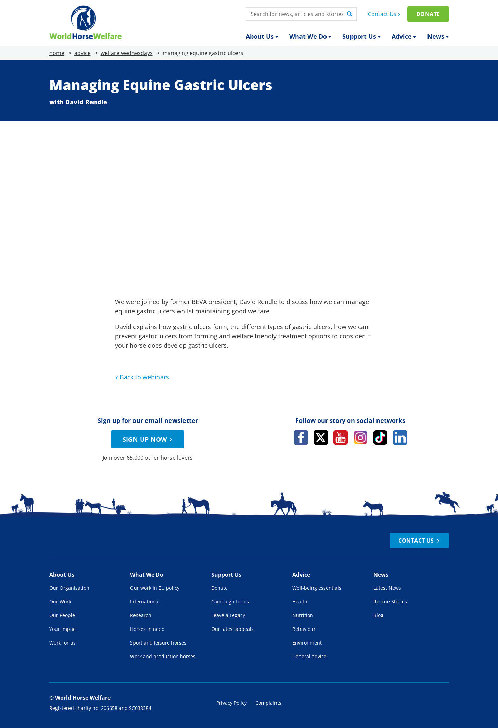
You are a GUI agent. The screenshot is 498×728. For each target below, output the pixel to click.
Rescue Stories (390, 601)
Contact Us (385, 14)
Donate (428, 14)
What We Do (310, 36)
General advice (309, 656)
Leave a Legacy (228, 615)
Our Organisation (69, 588)
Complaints (268, 703)
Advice (404, 36)
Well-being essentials (316, 588)
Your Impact (63, 629)
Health (299, 601)
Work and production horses (162, 656)
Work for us (62, 642)
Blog (378, 615)
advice (82, 53)
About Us (262, 36)
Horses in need (147, 629)
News (438, 36)
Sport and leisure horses (158, 642)
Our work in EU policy (154, 588)
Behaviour (304, 629)
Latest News (387, 588)
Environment (307, 642)
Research (140, 615)
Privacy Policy (231, 703)
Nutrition (302, 615)
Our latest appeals (232, 629)
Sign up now (149, 439)
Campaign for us (230, 601)
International (145, 601)
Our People (62, 615)
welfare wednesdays (127, 53)
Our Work (60, 601)
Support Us (361, 36)
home (56, 53)
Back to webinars (141, 377)
